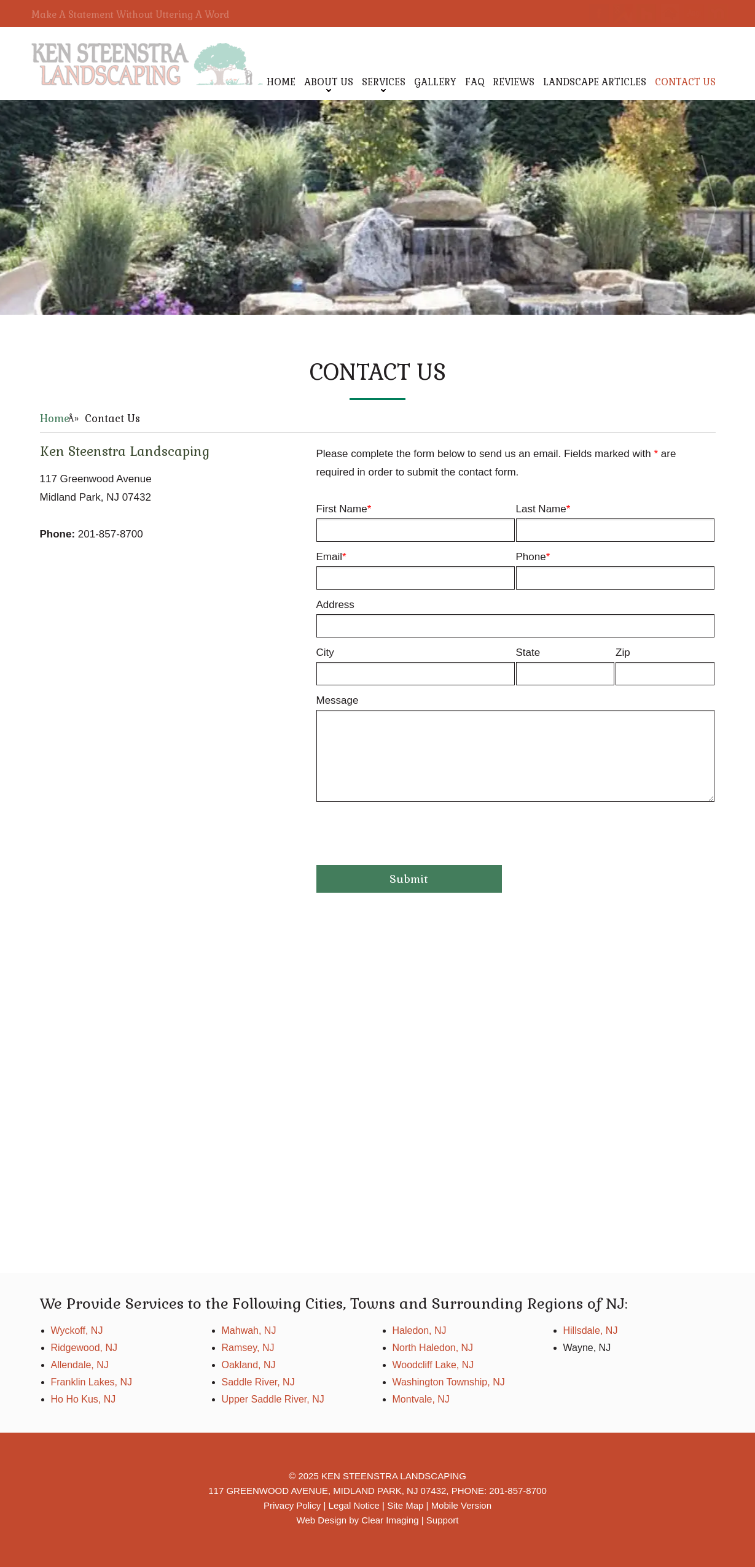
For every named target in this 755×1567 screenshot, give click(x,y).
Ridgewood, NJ (84, 1347)
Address (515, 618)
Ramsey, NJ (248, 1347)
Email (415, 570)
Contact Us (685, 82)
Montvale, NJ (421, 1399)
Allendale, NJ (80, 1365)
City (415, 666)
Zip (665, 666)
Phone (615, 570)
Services (383, 82)
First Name (415, 522)
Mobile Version (461, 1505)
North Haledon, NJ (433, 1347)
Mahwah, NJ (249, 1330)
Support (442, 1520)
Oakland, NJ (249, 1365)
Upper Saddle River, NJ (273, 1399)
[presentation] (409, 838)
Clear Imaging (389, 1520)
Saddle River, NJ (258, 1382)
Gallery (435, 82)
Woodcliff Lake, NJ (433, 1365)
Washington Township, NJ (449, 1382)
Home (281, 82)
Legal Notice (354, 1505)
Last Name (615, 522)
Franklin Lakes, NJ (92, 1382)
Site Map (405, 1505)
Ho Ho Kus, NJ (83, 1399)
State (565, 666)
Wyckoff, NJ (77, 1330)
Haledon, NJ (420, 1330)
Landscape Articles (594, 82)
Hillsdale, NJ (590, 1330)
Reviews (513, 82)
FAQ (474, 82)
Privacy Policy (292, 1505)
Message (515, 748)
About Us (328, 82)
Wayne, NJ (587, 1347)
